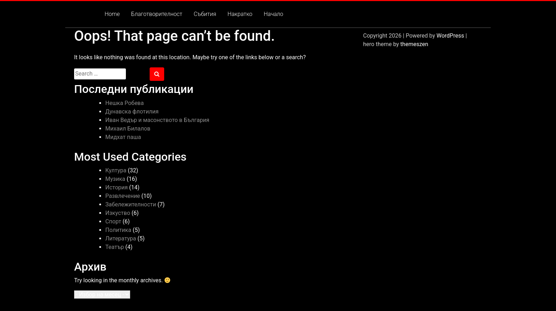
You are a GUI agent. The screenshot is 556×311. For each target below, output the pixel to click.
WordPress (450, 35)
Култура (116, 170)
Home (112, 14)
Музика (115, 179)
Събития (205, 14)
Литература (120, 238)
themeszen (414, 44)
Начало (273, 14)
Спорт (113, 221)
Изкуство (117, 213)
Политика (118, 230)
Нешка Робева (124, 103)
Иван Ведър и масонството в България (157, 120)
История (116, 187)
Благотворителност (156, 14)
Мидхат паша (123, 137)
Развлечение (122, 196)
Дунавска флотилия (132, 111)
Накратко (240, 14)
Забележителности (130, 204)
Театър (114, 247)
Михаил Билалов (127, 128)
